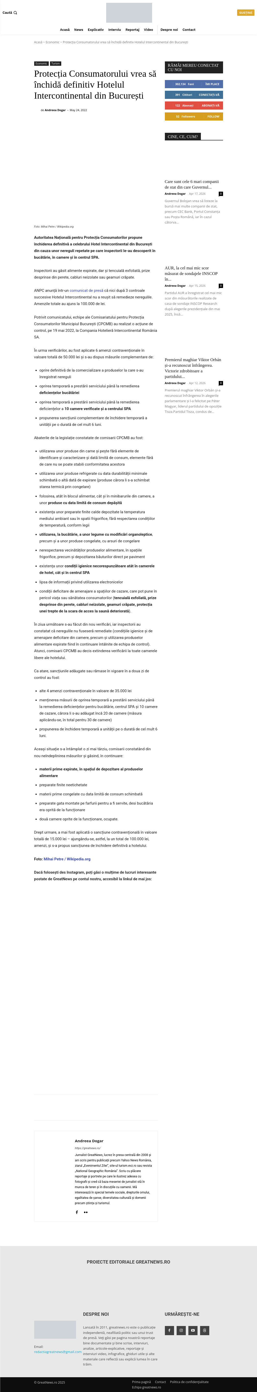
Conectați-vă (209, 95)
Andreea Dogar (55, 110)
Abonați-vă (210, 105)
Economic (52, 42)
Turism (55, 63)
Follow (213, 116)
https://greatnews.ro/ (88, 1148)
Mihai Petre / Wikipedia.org (67, 859)
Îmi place (212, 84)
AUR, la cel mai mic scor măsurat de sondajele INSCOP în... (191, 274)
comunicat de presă (86, 290)
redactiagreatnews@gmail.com (58, 1351)
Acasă (38, 42)
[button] (10, 13)
